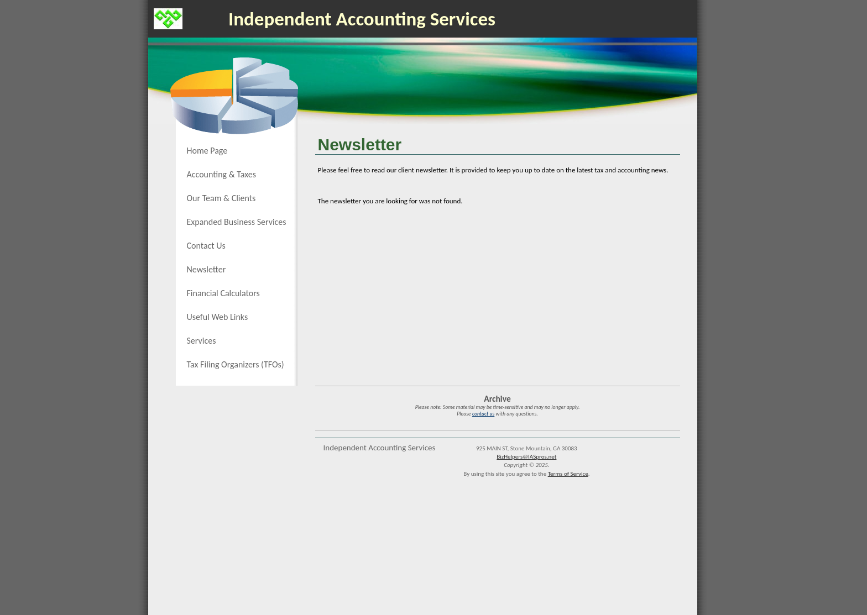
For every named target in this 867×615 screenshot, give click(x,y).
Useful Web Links (217, 317)
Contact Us (206, 245)
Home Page (207, 150)
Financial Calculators (223, 293)
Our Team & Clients (221, 198)
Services (201, 340)
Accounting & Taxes (222, 174)
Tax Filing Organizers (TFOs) (235, 364)
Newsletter (206, 269)
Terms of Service (568, 473)
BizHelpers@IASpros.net (526, 456)
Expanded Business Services (236, 222)
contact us (483, 414)
